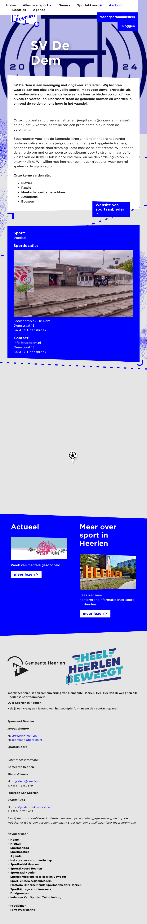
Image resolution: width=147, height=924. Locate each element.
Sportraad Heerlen (23, 872)
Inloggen (128, 26)
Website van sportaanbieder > (111, 209)
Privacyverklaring (22, 909)
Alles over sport (37, 5)
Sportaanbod (19, 847)
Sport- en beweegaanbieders (30, 881)
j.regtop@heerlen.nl (25, 735)
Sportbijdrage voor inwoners (30, 889)
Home (11, 5)
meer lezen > (26, 574)
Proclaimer (18, 905)
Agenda (39, 10)
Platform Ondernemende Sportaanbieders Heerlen (46, 885)
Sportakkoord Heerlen (26, 868)
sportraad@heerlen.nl (26, 739)
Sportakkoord (89, 5)
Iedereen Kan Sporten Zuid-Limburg (35, 897)
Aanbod (115, 5)
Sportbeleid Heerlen (24, 864)
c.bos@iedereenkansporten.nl (32, 807)
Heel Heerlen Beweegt (112, 693)
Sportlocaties (19, 851)
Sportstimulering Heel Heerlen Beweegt (38, 876)
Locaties (19, 10)
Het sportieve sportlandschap (31, 860)
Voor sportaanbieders (117, 17)
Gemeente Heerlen (81, 693)
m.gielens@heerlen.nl (26, 781)
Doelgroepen (19, 893)
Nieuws (64, 5)
